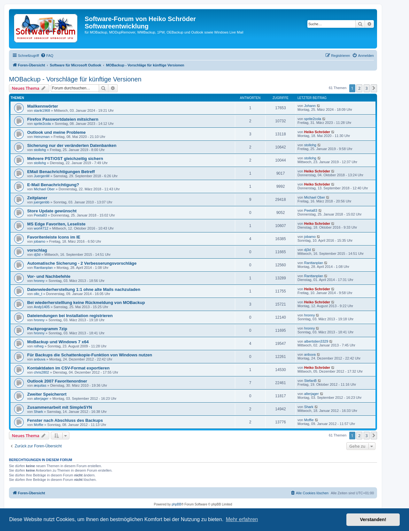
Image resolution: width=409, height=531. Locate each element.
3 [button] (367, 88)
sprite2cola (42, 123)
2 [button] (359, 88)
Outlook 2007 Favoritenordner (57, 381)
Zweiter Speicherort (46, 394)
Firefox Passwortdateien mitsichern (62, 119)
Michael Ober (44, 189)
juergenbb (42, 202)
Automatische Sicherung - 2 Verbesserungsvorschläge (81, 263)
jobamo (39, 241)
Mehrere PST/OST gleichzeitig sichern (65, 158)
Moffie (38, 425)
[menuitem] (47, 55)
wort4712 (41, 228)
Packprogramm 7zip (47, 328)
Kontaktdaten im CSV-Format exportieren (68, 368)
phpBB (176, 504)
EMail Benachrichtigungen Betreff (61, 171)
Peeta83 (40, 215)
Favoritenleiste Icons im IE (53, 237)
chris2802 (41, 372)
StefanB (310, 381)
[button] (374, 88)
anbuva (39, 359)
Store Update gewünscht (52, 211)
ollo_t (38, 294)
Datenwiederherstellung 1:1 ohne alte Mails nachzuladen (83, 289)
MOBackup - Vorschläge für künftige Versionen (75, 79)
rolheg (39, 346)
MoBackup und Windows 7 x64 (58, 341)
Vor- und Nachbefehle (48, 276)
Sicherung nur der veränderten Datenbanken (71, 145)
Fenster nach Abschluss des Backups (65, 420)
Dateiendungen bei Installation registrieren (69, 315)
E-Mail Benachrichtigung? (53, 184)
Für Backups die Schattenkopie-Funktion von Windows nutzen (89, 355)
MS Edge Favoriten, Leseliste (56, 224)
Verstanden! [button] (373, 519)
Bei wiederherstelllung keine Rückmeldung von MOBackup (86, 302)
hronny (39, 281)
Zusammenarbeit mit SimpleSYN (59, 407)
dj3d (37, 254)
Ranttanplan (43, 267)
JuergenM (42, 176)
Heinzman (42, 137)
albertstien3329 (316, 341)
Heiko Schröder (317, 132)
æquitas (40, 385)
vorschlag (37, 250)
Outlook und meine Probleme (56, 132)
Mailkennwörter (42, 106)
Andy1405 (42, 307)
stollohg (40, 150)
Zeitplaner (37, 197)
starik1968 (42, 110)
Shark (38, 411)
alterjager (41, 398)
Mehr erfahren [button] (242, 519)
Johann (310, 106)
